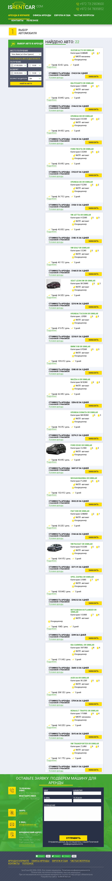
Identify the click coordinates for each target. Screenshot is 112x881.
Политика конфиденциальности (76, 870)
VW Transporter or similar (85, 744)
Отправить (73, 838)
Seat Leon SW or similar (83, 281)
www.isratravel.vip (27, 845)
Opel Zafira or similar (82, 577)
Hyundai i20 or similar (82, 116)
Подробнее (52, 67)
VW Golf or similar (80, 248)
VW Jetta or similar (81, 215)
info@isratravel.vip (27, 824)
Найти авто (26, 84)
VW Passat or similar (81, 544)
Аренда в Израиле (19, 15)
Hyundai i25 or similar (82, 182)
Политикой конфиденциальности (80, 843)
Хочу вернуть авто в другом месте (25, 58)
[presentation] (64, 828)
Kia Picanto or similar (82, 83)
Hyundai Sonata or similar (84, 412)
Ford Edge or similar (81, 445)
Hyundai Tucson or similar (84, 314)
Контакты (17, 20)
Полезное (32, 20)
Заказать (93, 77)
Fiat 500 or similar (80, 511)
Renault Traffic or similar (84, 711)
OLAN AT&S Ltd (64, 877)
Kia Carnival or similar (82, 645)
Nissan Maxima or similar (84, 478)
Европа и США (62, 15)
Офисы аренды (42, 15)
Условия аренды (56, 77)
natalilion (23, 813)
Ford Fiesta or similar (82, 149)
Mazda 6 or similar (80, 379)
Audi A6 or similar (80, 678)
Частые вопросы (84, 15)
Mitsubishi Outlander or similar (83, 611)
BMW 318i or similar (80, 346)
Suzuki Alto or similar (82, 50)
